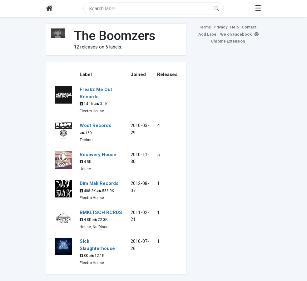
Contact (249, 27)
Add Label (207, 34)
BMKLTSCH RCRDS (101, 212)
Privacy (220, 27)
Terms (205, 27)
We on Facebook (236, 34)
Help (234, 27)
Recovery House (98, 154)
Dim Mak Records (99, 183)
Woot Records (95, 125)
